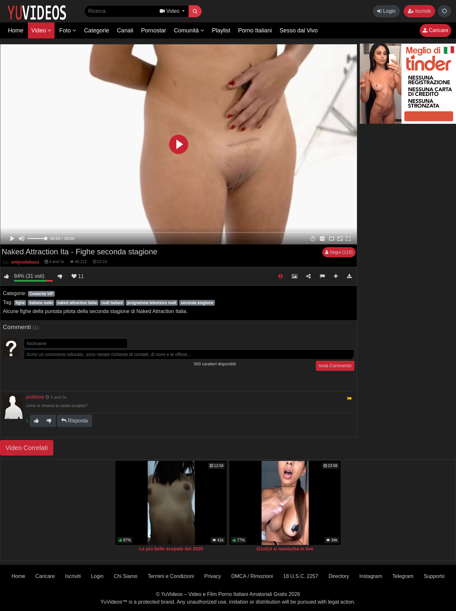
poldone (35, 397)
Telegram (403, 576)
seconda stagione (197, 303)
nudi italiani (112, 303)
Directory (338, 576)
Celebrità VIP (41, 294)
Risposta (74, 420)
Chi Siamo (126, 576)
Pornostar (153, 30)
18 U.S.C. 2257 (300, 576)
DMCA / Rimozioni (252, 576)
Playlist (221, 30)
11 (78, 276)
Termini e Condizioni (171, 576)
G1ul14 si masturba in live (285, 548)
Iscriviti (419, 11)
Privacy (212, 576)
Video (41, 30)
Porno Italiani (255, 30)
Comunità (189, 30)
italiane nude (41, 303)
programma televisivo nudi (151, 303)
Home (15, 30)
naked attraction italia (77, 303)
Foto (67, 30)
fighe (20, 303)
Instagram (370, 576)
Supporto (434, 576)
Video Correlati (26, 447)
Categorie (96, 30)
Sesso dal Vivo (299, 30)
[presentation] (72, 373)
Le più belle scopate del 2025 (171, 548)
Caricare (435, 30)
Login (386, 11)
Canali (125, 30)
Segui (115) (339, 252)
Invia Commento (335, 365)
